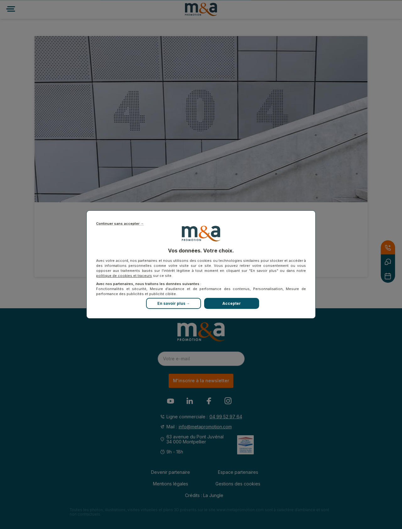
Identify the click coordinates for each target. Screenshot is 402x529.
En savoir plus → (173, 303)
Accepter (231, 303)
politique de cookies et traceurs (124, 275)
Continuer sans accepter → (120, 224)
